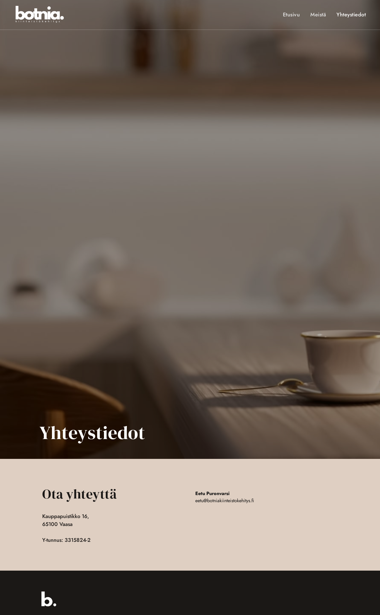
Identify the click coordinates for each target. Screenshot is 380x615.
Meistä (318, 15)
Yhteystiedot (351, 15)
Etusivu (291, 15)
